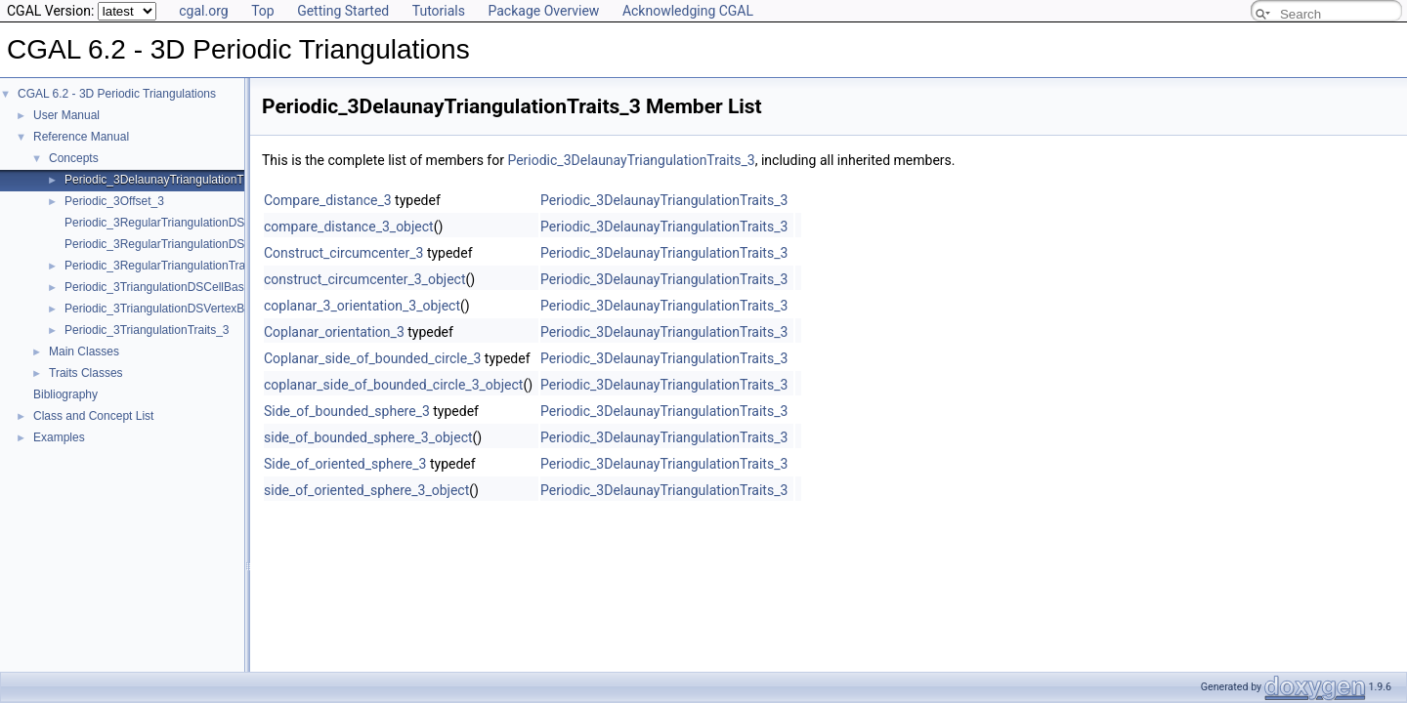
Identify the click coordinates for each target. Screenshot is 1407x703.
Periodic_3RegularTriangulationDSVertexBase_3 (191, 244)
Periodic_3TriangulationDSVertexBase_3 (170, 308)
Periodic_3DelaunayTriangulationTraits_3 (171, 179)
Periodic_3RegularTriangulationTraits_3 (167, 265)
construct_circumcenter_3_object (364, 279)
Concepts (74, 158)
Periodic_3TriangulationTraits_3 (147, 330)
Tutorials (438, 11)
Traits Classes (86, 373)
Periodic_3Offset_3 (114, 201)
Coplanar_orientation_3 (334, 332)
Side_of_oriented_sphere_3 (345, 464)
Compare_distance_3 (328, 200)
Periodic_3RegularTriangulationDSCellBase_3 (184, 222)
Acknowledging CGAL (687, 11)
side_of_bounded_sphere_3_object (368, 437)
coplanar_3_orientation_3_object (362, 305)
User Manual (66, 115)
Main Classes (84, 351)
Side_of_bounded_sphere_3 (347, 411)
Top (263, 11)
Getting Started (343, 11)
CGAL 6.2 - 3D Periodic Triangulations (117, 94)
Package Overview (543, 11)
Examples (59, 437)
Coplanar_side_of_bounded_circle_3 (372, 358)
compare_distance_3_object (349, 226)
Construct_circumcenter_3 (343, 253)
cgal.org (203, 11)
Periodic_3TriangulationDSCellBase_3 (164, 287)
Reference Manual (81, 137)
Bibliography (65, 394)
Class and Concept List (93, 416)
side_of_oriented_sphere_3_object (366, 490)
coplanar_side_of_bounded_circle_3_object (393, 385)
